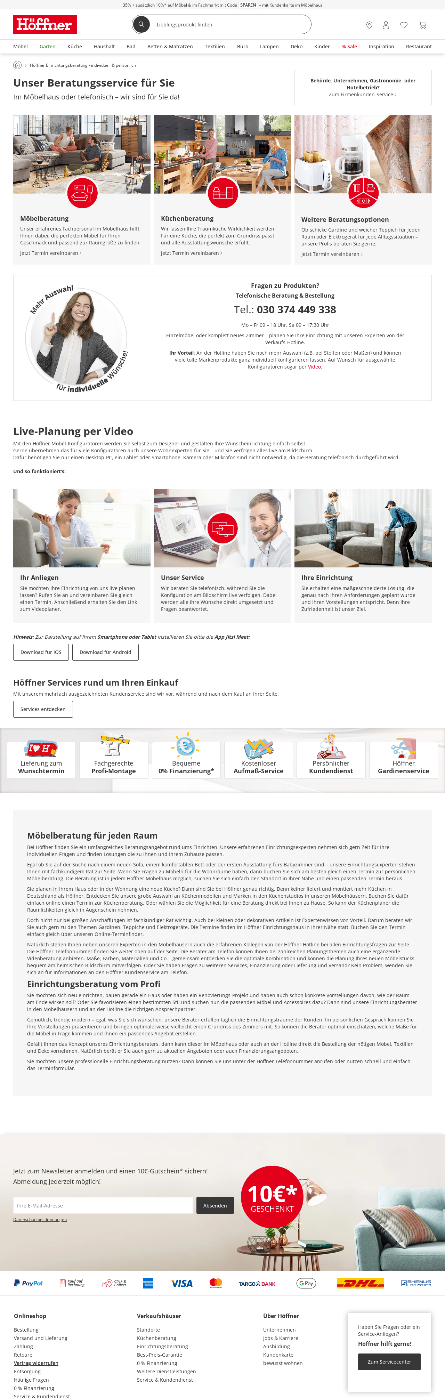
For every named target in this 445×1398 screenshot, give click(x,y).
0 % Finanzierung (34, 1388)
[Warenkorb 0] (423, 25)
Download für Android (105, 652)
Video (314, 366)
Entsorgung (27, 1371)
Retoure (23, 1354)
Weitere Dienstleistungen (166, 1371)
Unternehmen (279, 1329)
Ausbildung (276, 1346)
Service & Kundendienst (165, 1379)
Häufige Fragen (31, 1379)
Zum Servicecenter (389, 1361)
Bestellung (26, 1329)
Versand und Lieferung (40, 1338)
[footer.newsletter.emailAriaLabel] (103, 1205)
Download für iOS (41, 652)
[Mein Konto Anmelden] (386, 25)
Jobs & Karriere (280, 1338)
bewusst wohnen (283, 1363)
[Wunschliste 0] (403, 24)
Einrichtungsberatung (162, 1346)
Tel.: (285, 309)
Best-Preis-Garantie (159, 1354)
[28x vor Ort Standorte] (369, 25)
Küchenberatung (156, 1338)
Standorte (148, 1329)
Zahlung (23, 1346)
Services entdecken (43, 709)
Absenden (215, 1205)
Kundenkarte (278, 1354)
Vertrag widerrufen (36, 1363)
